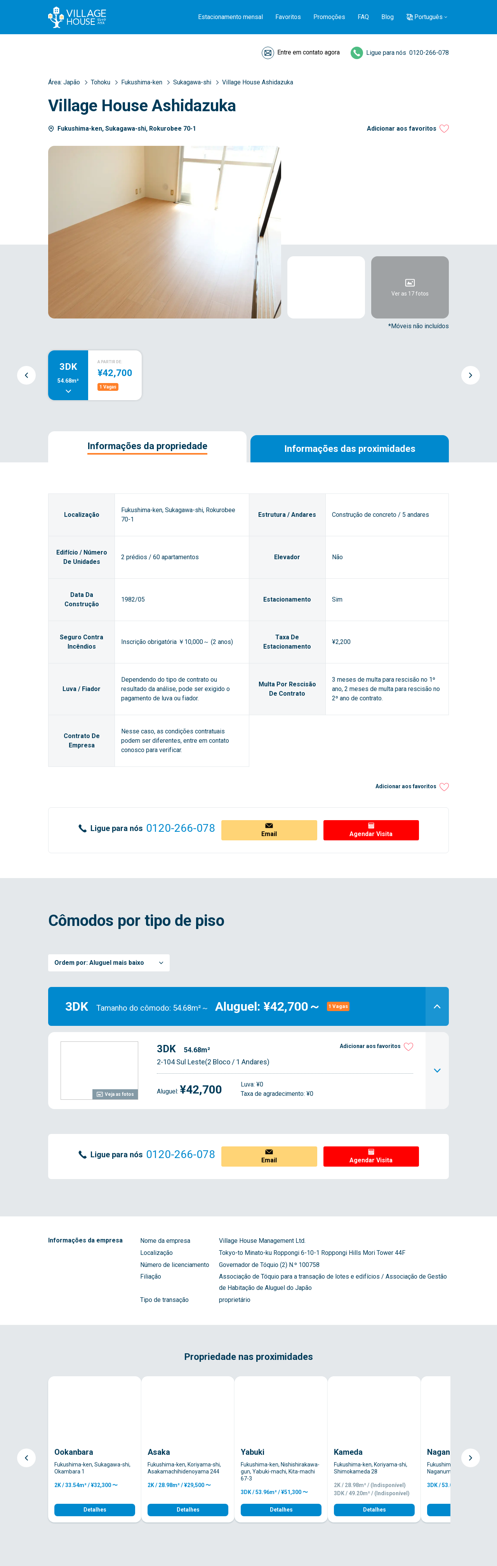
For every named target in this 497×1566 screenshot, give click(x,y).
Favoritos (288, 17)
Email (269, 834)
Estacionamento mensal (230, 17)
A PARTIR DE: (109, 362)
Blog (387, 17)
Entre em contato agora (308, 52)
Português (428, 17)
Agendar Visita (371, 834)
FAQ (363, 17)
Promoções (329, 17)
